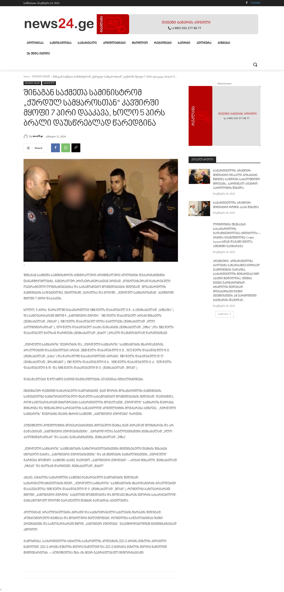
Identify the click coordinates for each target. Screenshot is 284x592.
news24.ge (38, 136)
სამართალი (49, 83)
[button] (255, 64)
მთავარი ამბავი (41, 76)
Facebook (255, 3)
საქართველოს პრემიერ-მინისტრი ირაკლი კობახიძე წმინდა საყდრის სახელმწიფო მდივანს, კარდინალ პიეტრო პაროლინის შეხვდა (236, 179)
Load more (224, 314)
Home (26, 76)
